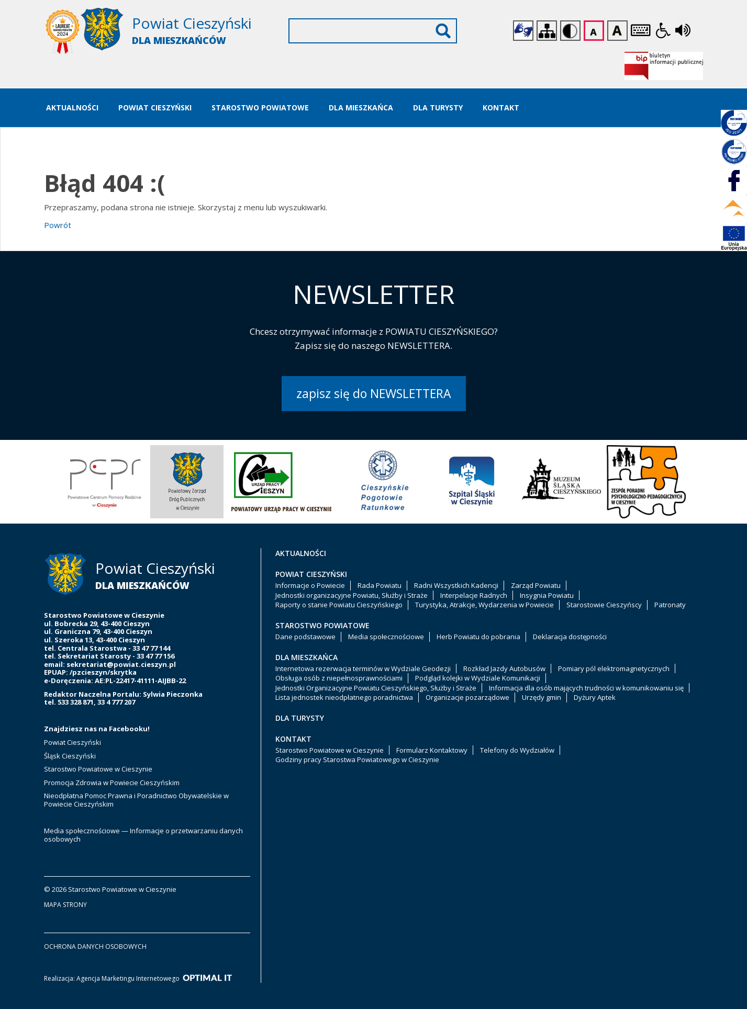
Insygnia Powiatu (547, 595)
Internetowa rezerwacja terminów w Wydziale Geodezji (363, 668)
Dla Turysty (438, 107)
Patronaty (670, 604)
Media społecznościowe (386, 636)
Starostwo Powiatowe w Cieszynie (98, 769)
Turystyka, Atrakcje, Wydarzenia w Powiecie (484, 604)
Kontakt (501, 107)
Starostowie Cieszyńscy (604, 604)
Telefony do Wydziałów (517, 750)
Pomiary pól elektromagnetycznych (614, 668)
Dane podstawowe (305, 636)
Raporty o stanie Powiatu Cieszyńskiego (339, 604)
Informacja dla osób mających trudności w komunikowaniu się (586, 688)
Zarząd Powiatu (536, 585)
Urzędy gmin (541, 697)
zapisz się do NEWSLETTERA (373, 393)
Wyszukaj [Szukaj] (443, 31)
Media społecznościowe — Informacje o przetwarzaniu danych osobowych (143, 835)
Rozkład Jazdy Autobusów (504, 668)
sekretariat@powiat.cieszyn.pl (121, 664)
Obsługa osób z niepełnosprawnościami (339, 678)
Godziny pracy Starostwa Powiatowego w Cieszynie (357, 759)
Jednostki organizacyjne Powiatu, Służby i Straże (351, 595)
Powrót (57, 225)
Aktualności (72, 107)
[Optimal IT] (207, 978)
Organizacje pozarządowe (467, 697)
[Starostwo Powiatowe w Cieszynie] (154, 31)
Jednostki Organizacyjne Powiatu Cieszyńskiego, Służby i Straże (375, 688)
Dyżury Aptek (595, 697)
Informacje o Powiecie (310, 585)
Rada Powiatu (380, 585)
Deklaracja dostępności (570, 636)
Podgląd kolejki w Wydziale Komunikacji (477, 678)
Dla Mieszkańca (361, 107)
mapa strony (65, 904)
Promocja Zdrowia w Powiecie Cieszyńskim (112, 782)
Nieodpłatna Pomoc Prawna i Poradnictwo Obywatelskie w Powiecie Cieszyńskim (136, 800)
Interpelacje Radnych (473, 595)
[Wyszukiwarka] (372, 30)
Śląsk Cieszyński (70, 756)
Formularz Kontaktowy (431, 750)
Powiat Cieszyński (155, 107)
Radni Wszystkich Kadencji (456, 585)
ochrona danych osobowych (95, 946)
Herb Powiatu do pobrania (478, 636)
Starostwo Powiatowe (260, 107)
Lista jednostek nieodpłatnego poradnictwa (344, 697)
